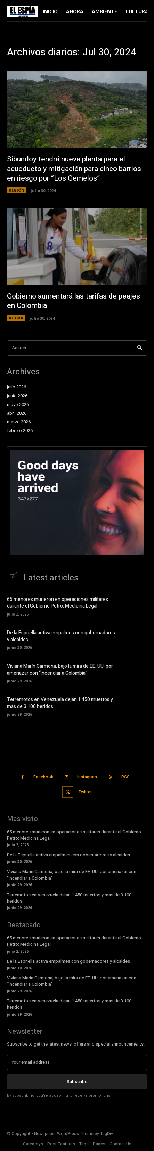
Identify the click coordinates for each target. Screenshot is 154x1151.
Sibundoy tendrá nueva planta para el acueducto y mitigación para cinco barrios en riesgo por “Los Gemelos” (74, 169)
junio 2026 (17, 396)
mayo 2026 (18, 405)
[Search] (139, 348)
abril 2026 (16, 413)
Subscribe (77, 1081)
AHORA (16, 317)
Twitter (85, 792)
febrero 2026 (20, 431)
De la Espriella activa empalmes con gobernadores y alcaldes (61, 636)
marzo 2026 (19, 422)
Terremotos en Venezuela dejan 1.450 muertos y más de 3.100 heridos (60, 703)
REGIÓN (16, 190)
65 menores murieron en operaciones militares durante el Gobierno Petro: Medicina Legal (57, 603)
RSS (125, 777)
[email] (77, 1062)
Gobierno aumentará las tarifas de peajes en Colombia (73, 301)
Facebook (43, 777)
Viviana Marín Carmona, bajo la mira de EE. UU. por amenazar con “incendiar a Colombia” (60, 669)
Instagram (87, 777)
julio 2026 (16, 387)
